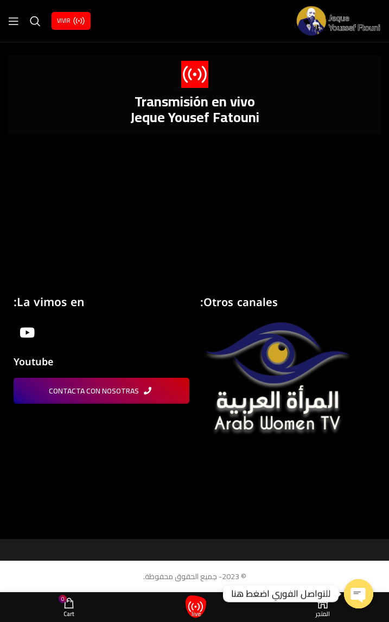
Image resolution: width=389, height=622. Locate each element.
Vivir (71, 21)
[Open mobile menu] (13, 21)
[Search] (35, 21)
